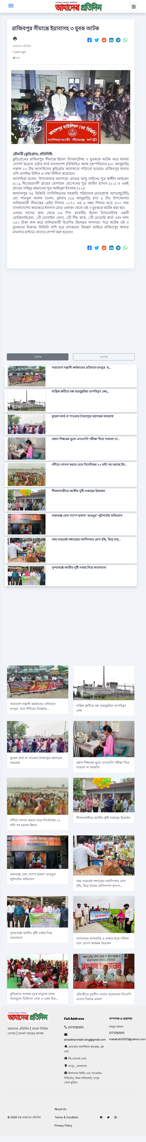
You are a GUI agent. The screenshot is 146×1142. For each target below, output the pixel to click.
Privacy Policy (63, 1125)
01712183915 (76, 1027)
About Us (60, 1109)
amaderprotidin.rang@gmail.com (85, 1039)
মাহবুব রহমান (116, 1026)
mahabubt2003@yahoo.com (127, 1039)
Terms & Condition (66, 1117)
